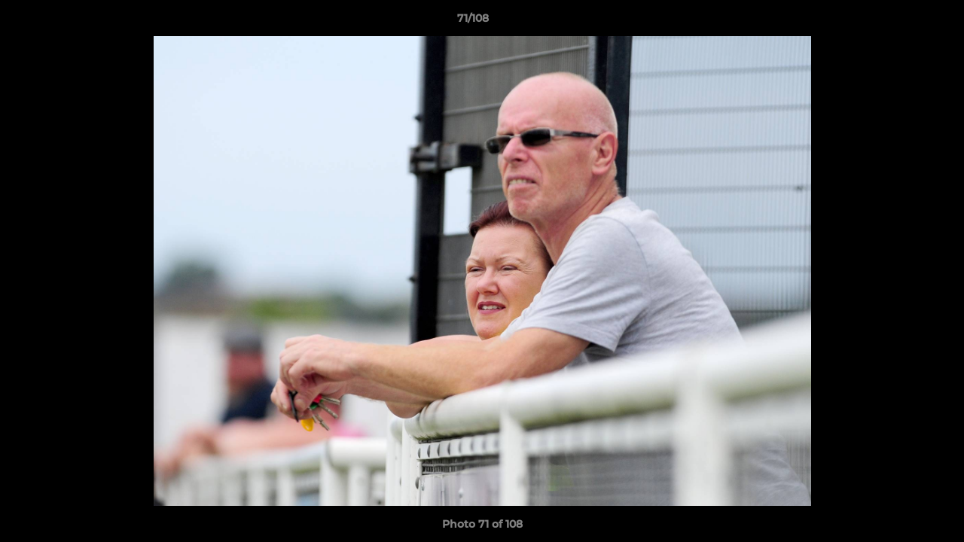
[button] (901, 22)
